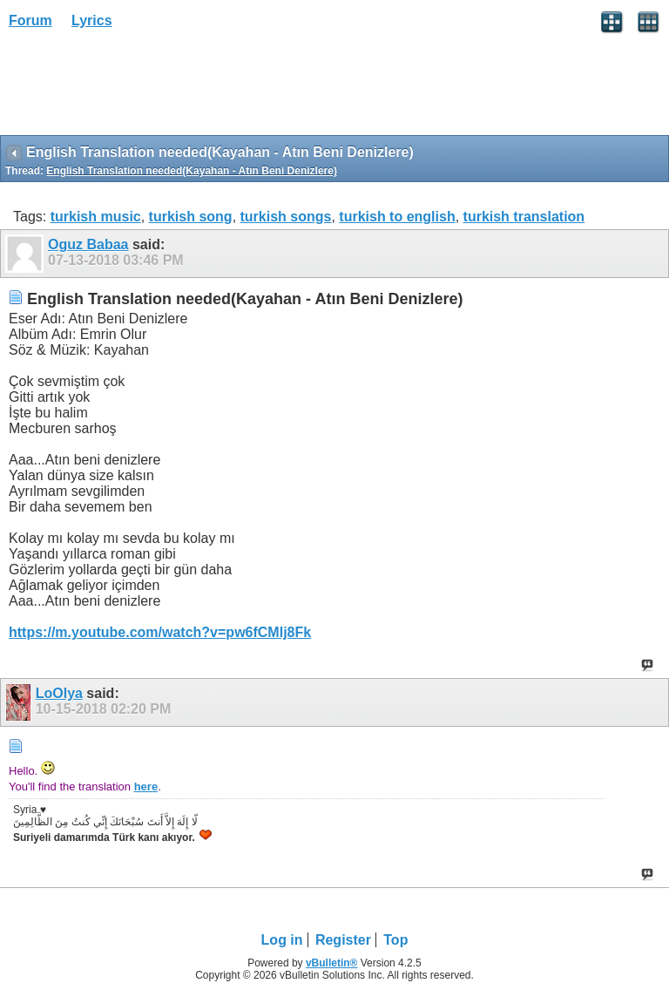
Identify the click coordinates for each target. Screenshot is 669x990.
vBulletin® (332, 963)
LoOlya (59, 693)
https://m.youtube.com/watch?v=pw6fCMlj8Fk (160, 632)
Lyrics (91, 20)
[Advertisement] (139, 88)
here (146, 786)
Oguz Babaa (88, 244)
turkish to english (397, 216)
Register (343, 939)
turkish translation (524, 216)
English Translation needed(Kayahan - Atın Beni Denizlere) (191, 171)
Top (395, 939)
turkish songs (286, 216)
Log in (282, 939)
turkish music (96, 216)
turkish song (191, 216)
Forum (30, 20)
